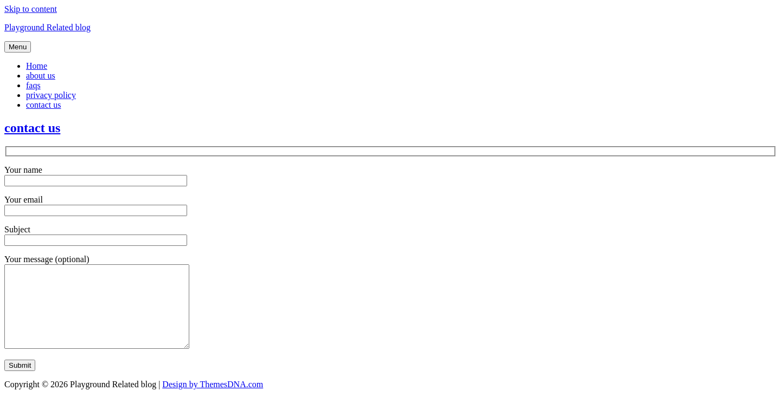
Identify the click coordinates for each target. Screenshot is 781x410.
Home (36, 65)
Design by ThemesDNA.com (212, 400)
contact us (43, 104)
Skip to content (30, 9)
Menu (18, 47)
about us (40, 75)
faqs (33, 85)
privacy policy (51, 95)
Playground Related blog (47, 27)
